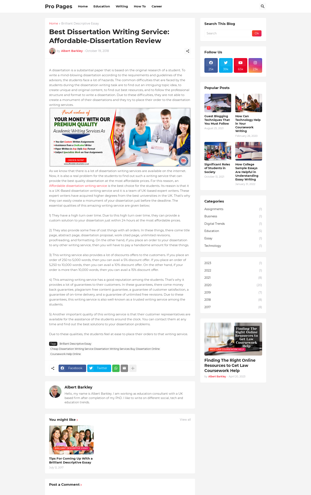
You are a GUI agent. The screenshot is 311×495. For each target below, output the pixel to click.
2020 (233, 285)
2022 (233, 271)
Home (83, 6)
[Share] (187, 51)
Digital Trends (233, 224)
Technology (233, 246)
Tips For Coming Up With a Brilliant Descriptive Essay (71, 460)
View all (185, 419)
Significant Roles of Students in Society (217, 168)
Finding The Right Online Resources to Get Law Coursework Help (230, 365)
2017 (233, 307)
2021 (233, 278)
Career (157, 6)
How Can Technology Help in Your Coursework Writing (248, 123)
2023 (233, 263)
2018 (233, 300)
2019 (233, 293)
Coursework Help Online (65, 354)
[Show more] (133, 368)
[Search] (262, 6)
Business (233, 216)
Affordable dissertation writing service (78, 186)
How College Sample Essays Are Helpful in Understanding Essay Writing (246, 172)
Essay (233, 238)
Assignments (233, 209)
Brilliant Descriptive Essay (80, 23)
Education (101, 6)
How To (140, 6)
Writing (122, 6)
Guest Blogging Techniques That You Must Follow (217, 119)
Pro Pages (58, 6)
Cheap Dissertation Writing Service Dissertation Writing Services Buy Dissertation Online (105, 348)
